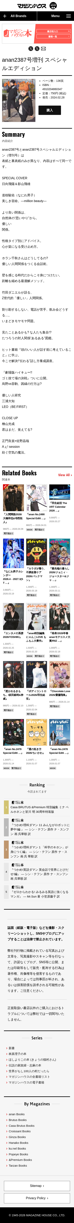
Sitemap (36, 1185)
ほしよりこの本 (32, 1059)
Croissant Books (20, 1131)
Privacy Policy (36, 1198)
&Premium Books (20, 1159)
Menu (61, 16)
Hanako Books (18, 1142)
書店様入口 (58, 31)
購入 (50, 110)
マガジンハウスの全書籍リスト (29, 1076)
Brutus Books (17, 1120)
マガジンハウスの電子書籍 (26, 1082)
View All (65, 475)
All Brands (14, 16)
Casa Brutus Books (21, 1125)
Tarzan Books (18, 1165)
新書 (12, 1048)
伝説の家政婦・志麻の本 (25, 1065)
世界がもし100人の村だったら (29, 1071)
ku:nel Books (17, 1148)
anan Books (16, 1114)
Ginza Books (17, 1137)
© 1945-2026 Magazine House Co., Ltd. (37, 1215)
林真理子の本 (17, 1053)
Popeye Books (18, 1154)
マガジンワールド (37, 5)
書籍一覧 (58, 36)
